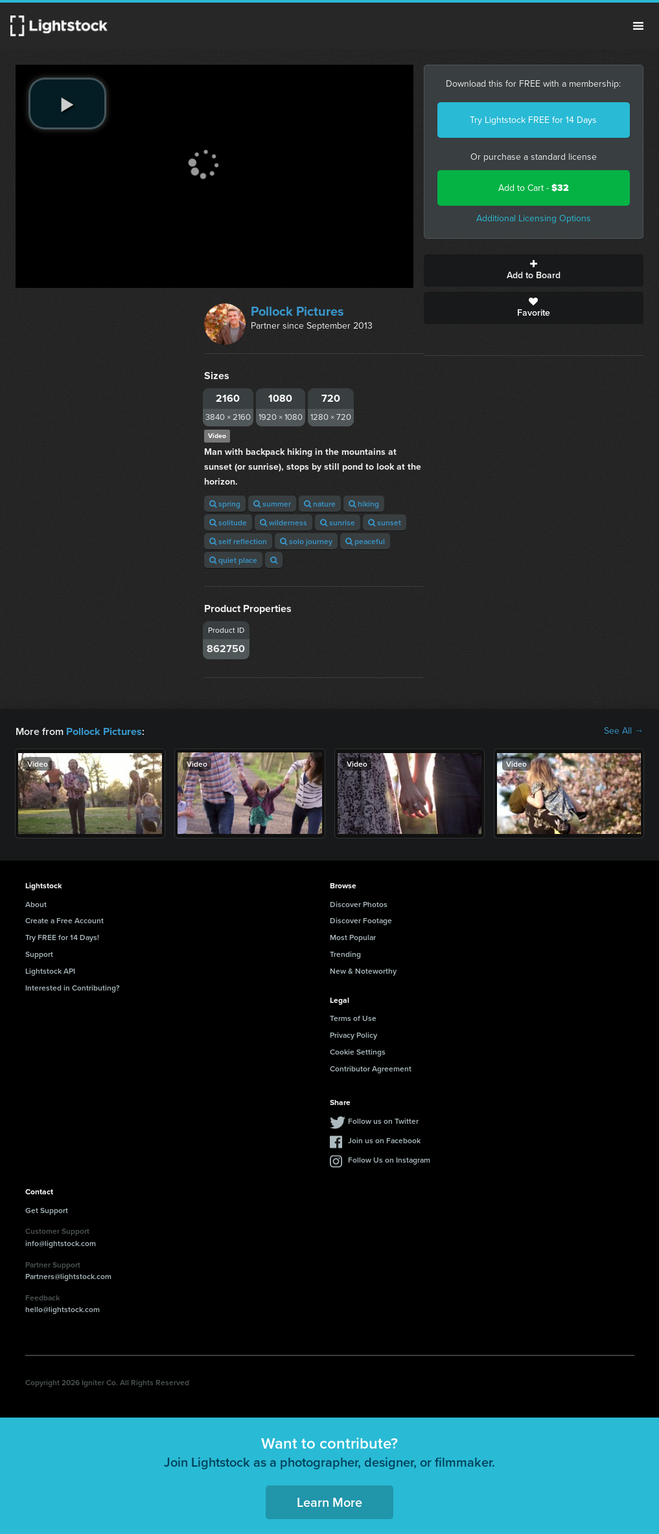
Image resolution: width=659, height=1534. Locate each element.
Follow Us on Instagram (389, 1159)
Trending (345, 953)
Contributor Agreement (370, 1067)
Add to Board (533, 270)
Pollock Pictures (297, 311)
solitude (228, 522)
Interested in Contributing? (72, 986)
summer (272, 503)
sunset (384, 522)
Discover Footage (361, 919)
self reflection (238, 541)
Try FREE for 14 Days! (62, 936)
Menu (638, 26)
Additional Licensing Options (533, 218)
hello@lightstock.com (62, 1308)
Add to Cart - (533, 188)
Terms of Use (353, 1017)
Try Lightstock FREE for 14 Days (533, 120)
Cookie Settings (358, 1051)
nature (320, 503)
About (36, 903)
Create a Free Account (64, 919)
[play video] (67, 103)
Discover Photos (358, 903)
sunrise (337, 522)
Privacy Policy (353, 1034)
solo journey (306, 541)
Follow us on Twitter (383, 1120)
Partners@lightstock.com (68, 1275)
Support (39, 953)
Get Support (46, 1209)
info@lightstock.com (60, 1242)
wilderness (283, 522)
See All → (623, 731)
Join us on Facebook (384, 1139)
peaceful (365, 541)
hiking (364, 503)
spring (224, 503)
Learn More (329, 1501)
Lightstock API (50, 970)
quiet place (233, 559)
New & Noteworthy (363, 970)
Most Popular (353, 936)
